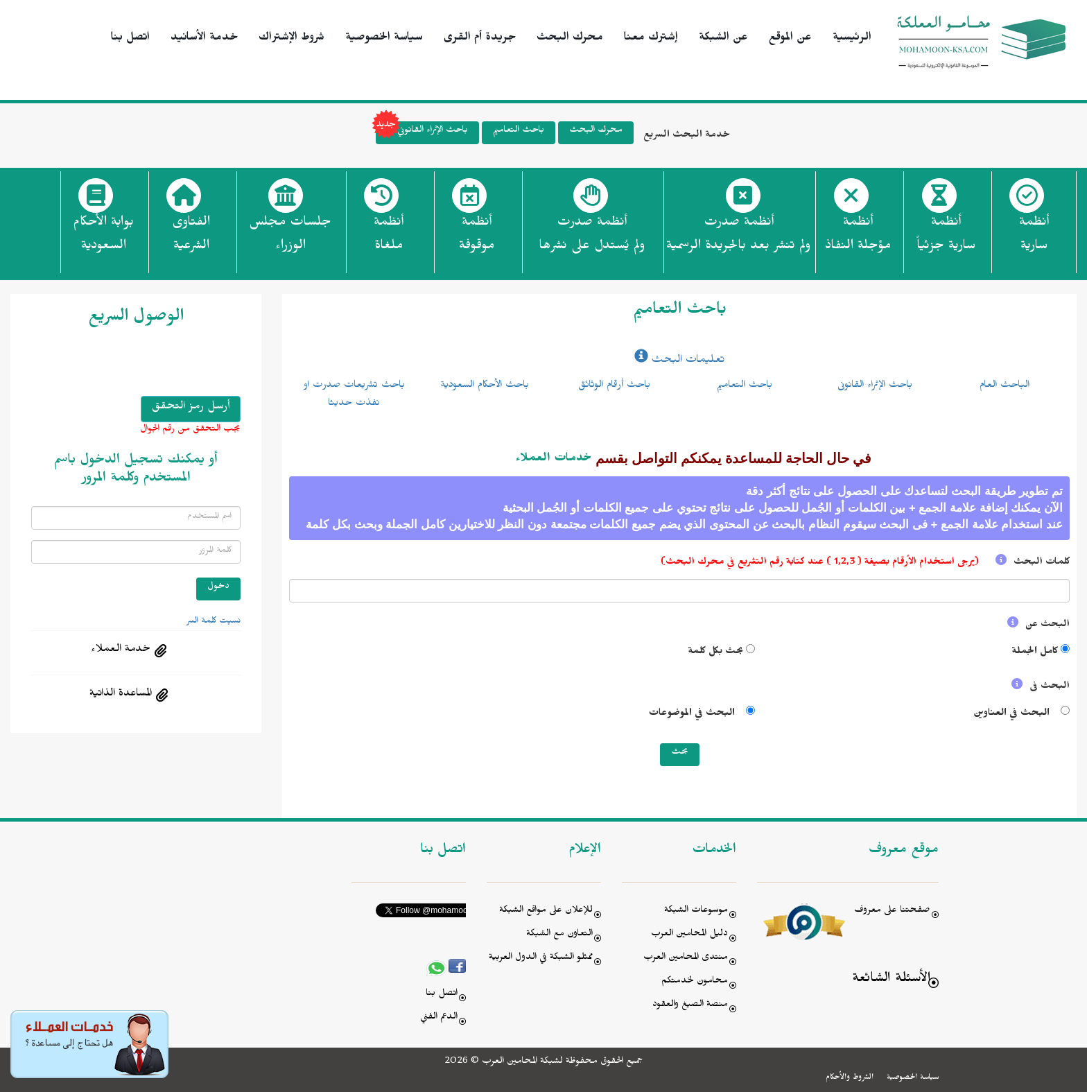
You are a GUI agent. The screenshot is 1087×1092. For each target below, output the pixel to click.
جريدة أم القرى (480, 39)
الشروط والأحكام (849, 1078)
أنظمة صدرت (592, 238)
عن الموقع (790, 39)
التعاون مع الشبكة (559, 935)
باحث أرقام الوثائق (614, 386)
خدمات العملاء (554, 460)
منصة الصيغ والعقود (690, 1006)
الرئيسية (852, 39)
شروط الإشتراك (291, 39)
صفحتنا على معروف (892, 911)
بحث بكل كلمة (715, 653)
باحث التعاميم (518, 131)
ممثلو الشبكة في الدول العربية (541, 958)
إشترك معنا (651, 39)
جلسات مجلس (290, 238)
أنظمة (1034, 238)
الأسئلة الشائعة (891, 980)
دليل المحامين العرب (689, 935)
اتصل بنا (130, 39)
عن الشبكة (723, 39)
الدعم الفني (439, 1018)
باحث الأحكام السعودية (484, 386)
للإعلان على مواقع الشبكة (546, 911)
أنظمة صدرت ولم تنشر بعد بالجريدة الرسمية (738, 236)
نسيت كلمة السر (213, 621)
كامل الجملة (1034, 653)
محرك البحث (570, 39)
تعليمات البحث (679, 361)
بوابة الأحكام (103, 238)
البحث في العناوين (1013, 714)
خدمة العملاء (120, 650)
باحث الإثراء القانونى (874, 386)
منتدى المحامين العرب (685, 958)
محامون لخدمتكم (694, 982)
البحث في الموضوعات (694, 714)
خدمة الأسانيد (204, 39)
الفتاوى (191, 238)
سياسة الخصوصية (384, 39)
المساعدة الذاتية (120, 695)
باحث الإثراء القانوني (422, 132)
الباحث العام (1004, 386)
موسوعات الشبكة (696, 911)
